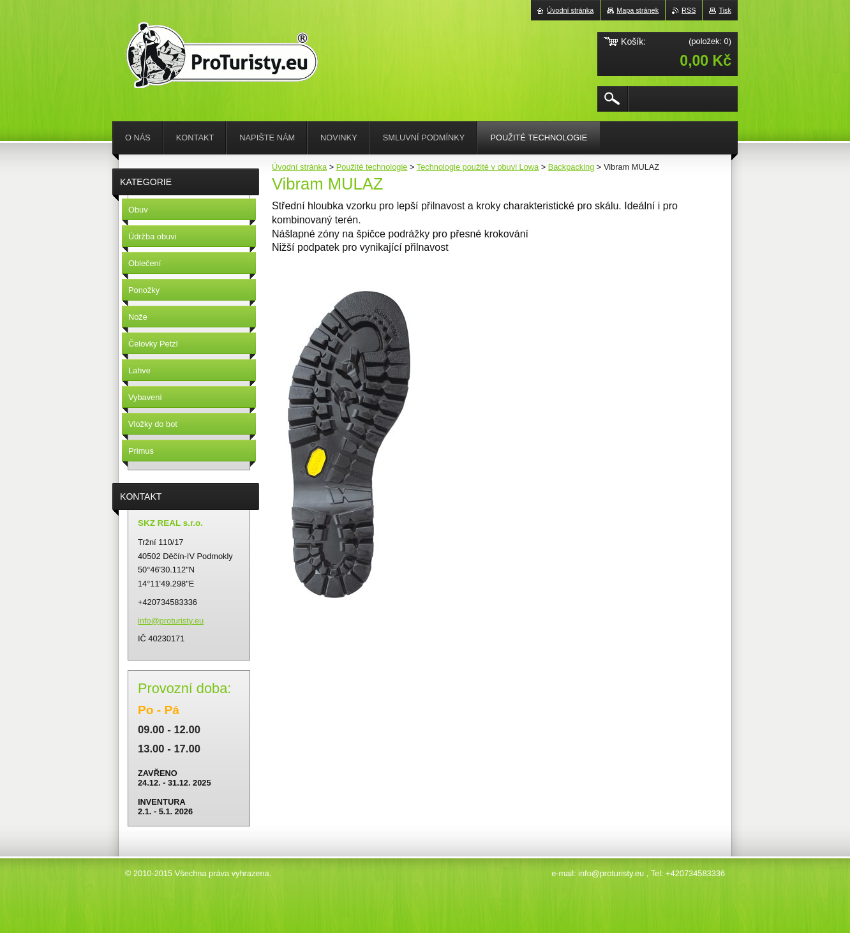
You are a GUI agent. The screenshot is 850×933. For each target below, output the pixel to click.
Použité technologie (372, 167)
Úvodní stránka (299, 167)
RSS (689, 10)
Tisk (725, 10)
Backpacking (571, 167)
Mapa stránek (637, 10)
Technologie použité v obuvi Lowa (478, 167)
